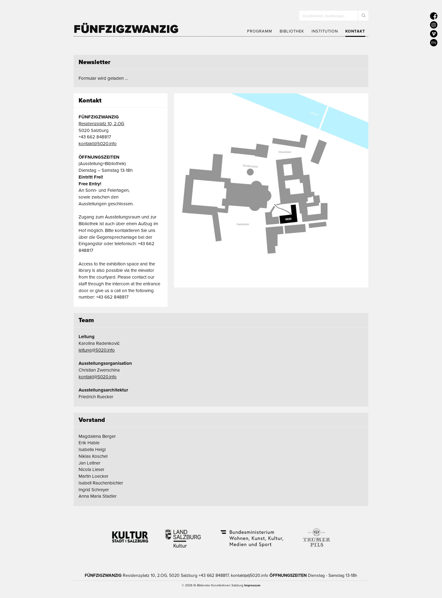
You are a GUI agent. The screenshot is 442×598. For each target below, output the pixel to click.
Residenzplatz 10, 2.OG (101, 123)
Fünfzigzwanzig (126, 29)
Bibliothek (292, 31)
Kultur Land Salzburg (183, 534)
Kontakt (355, 31)
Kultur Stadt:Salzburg (130, 534)
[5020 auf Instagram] (433, 25)
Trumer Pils (316, 534)
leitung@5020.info (97, 350)
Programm (259, 31)
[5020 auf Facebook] (433, 16)
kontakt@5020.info (98, 143)
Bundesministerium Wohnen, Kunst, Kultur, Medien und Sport (251, 534)
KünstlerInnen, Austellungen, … (325, 16)
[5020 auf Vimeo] (433, 33)
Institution (325, 31)
